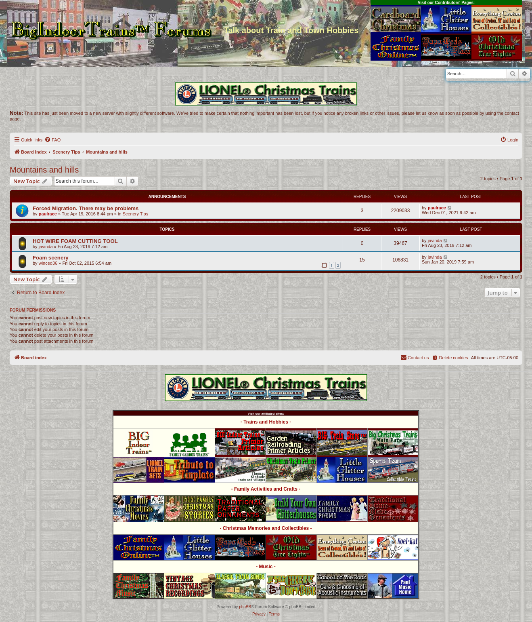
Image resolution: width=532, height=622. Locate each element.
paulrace (48, 213)
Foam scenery (51, 258)
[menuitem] (52, 140)
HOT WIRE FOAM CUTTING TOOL (75, 241)
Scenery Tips (136, 213)
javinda (46, 246)
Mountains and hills (44, 169)
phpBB (245, 607)
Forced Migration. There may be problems (85, 208)
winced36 (48, 263)
